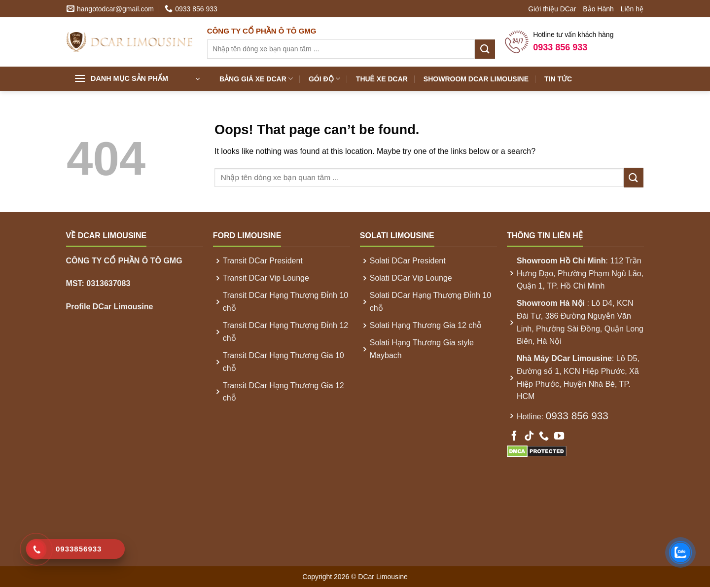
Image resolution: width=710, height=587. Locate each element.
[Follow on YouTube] (559, 436)
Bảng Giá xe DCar (256, 78)
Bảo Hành (598, 9)
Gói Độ (324, 78)
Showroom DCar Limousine (476, 79)
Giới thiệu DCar (552, 9)
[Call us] (544, 436)
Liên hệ (632, 9)
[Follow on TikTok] (529, 436)
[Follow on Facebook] (514, 436)
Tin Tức (558, 79)
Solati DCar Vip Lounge (411, 278)
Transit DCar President (263, 261)
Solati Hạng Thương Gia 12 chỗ (426, 325)
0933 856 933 (577, 415)
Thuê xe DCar (382, 79)
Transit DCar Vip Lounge (266, 278)
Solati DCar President (408, 261)
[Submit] (485, 49)
